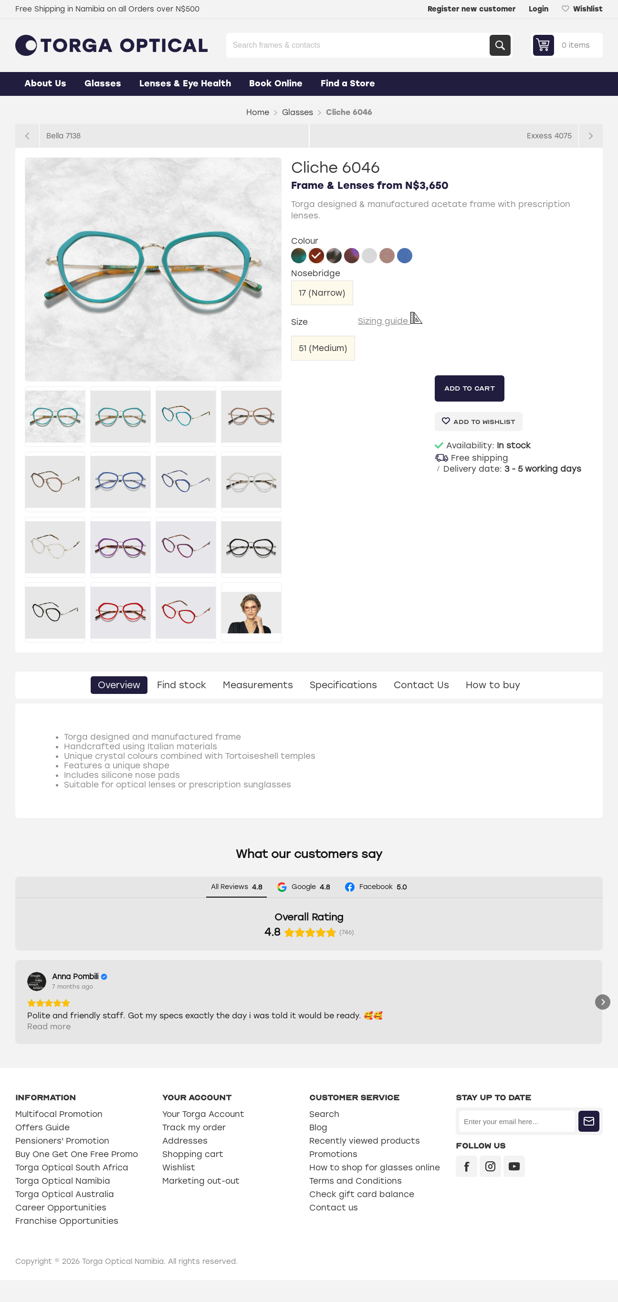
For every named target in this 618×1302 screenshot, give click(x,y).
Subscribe (588, 1143)
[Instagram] (490, 1188)
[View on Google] (36, 981)
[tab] (119, 685)
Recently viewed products (364, 1163)
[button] (15, 1013)
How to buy (493, 685)
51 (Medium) (323, 348)
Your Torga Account (203, 1136)
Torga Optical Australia (64, 1216)
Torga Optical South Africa (71, 1189)
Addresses (185, 1163)
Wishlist (178, 1189)
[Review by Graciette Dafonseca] (544, 976)
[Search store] (359, 45)
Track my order (194, 1149)
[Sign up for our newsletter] (517, 1143)
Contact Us (421, 685)
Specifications (343, 685)
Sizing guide (390, 321)
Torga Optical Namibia (62, 1203)
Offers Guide (42, 1149)
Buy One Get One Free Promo (76, 1176)
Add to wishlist (484, 421)
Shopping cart (192, 1176)
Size (300, 321)
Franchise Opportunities (66, 1243)
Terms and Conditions (355, 1203)
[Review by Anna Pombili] (79, 976)
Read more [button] (49, 1048)
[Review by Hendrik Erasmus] (385, 976)
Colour (304, 241)
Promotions (333, 1176)
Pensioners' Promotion (62, 1163)
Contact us (333, 1229)
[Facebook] (466, 1188)
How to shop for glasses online (374, 1189)
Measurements (258, 685)
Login (538, 9)
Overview (119, 685)
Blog (318, 1149)
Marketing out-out (201, 1203)
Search (500, 45)
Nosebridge (315, 274)
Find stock (181, 685)
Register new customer (471, 9)
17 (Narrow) (322, 293)
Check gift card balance (361, 1216)
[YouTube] (514, 1188)
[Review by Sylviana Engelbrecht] (244, 976)
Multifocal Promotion (59, 1136)
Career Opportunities (60, 1229)
